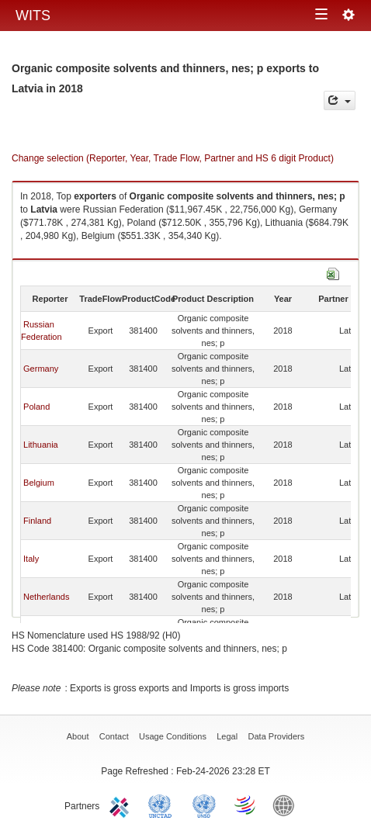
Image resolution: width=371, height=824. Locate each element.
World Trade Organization (246, 804)
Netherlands (46, 596)
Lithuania (40, 444)
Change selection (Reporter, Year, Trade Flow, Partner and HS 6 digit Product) (173, 158)
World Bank (287, 804)
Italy (31, 558)
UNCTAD (163, 804)
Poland (36, 406)
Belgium (38, 482)
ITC (121, 804)
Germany (40, 368)
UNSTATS (204, 804)
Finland (37, 520)
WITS (33, 15)
